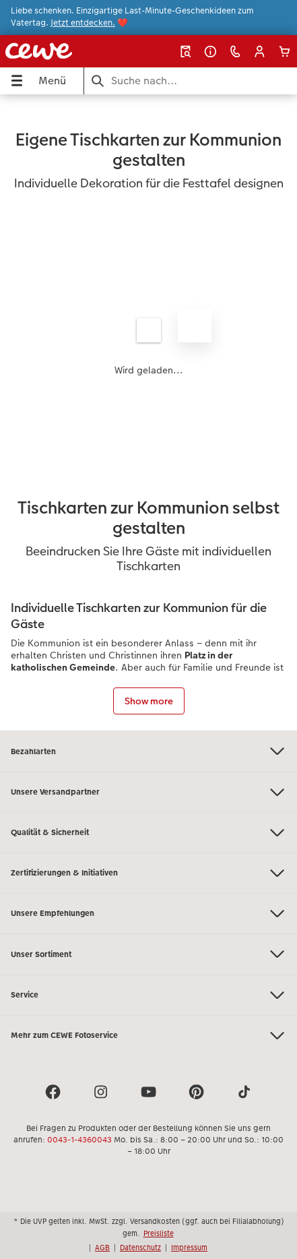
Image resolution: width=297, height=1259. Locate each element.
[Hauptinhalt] (148, 412)
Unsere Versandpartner (148, 792)
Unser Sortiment (148, 954)
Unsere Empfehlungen (148, 913)
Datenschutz (140, 1247)
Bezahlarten (148, 751)
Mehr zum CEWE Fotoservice (148, 1035)
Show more (149, 701)
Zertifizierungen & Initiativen (148, 873)
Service (148, 995)
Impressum (189, 1247)
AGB (102, 1247)
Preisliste (158, 1233)
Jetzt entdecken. (83, 23)
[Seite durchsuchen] (190, 80)
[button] (259, 51)
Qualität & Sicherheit (148, 833)
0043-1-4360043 (79, 1139)
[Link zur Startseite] (57, 51)
